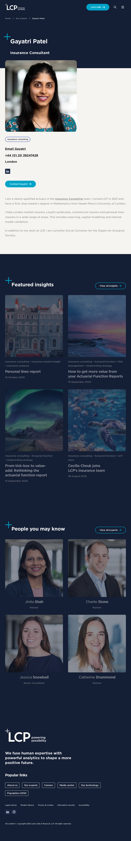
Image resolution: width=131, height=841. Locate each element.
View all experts (109, 530)
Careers (48, 785)
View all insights (109, 286)
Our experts (21, 18)
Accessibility (84, 805)
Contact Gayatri (19, 184)
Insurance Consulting (69, 200)
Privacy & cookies (46, 805)
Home (8, 18)
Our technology (90, 785)
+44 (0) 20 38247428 (21, 155)
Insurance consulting (17, 139)
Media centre (67, 785)
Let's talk (96, 7)
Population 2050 (16, 793)
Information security (66, 805)
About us (12, 785)
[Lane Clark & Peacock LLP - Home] (15, 7)
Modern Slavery (27, 805)
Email (15, 148)
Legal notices (11, 805)
